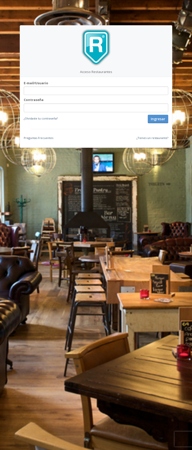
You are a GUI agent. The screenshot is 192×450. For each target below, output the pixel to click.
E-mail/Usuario (36, 83)
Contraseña (34, 100)
